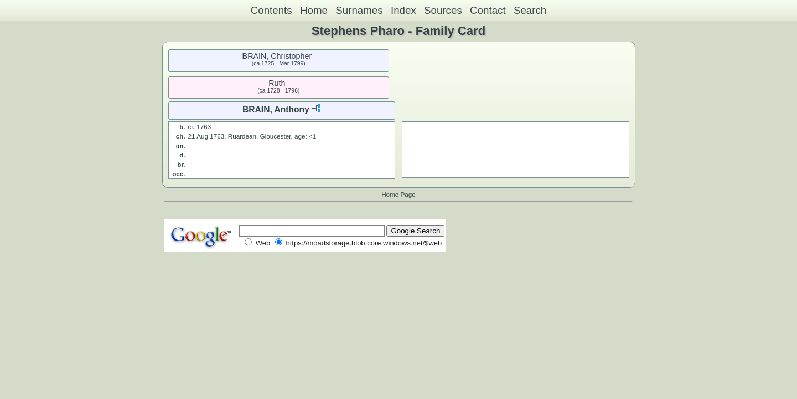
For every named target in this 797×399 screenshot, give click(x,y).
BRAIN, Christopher (277, 56)
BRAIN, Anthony (275, 109)
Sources (443, 10)
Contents (271, 10)
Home (314, 10)
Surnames (358, 10)
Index (403, 10)
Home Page (398, 194)
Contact (488, 10)
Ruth (276, 83)
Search (530, 10)
